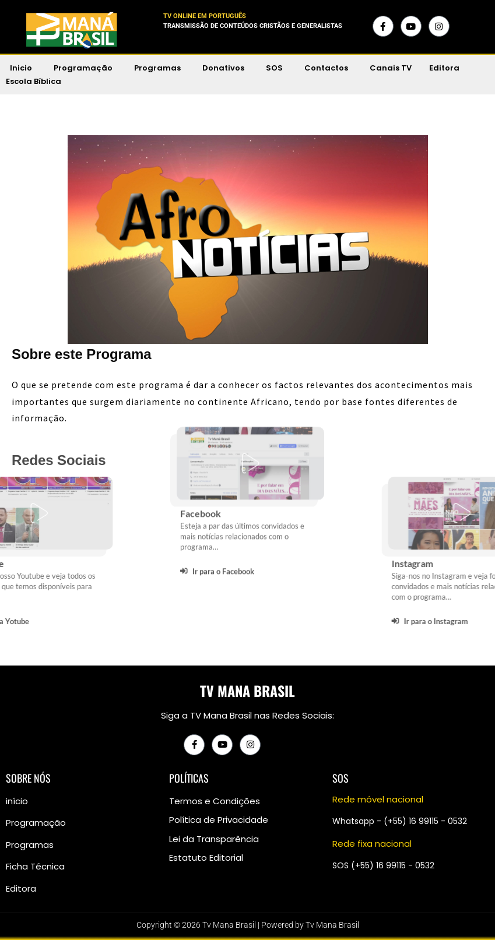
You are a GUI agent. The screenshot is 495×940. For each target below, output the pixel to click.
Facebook (200, 438)
